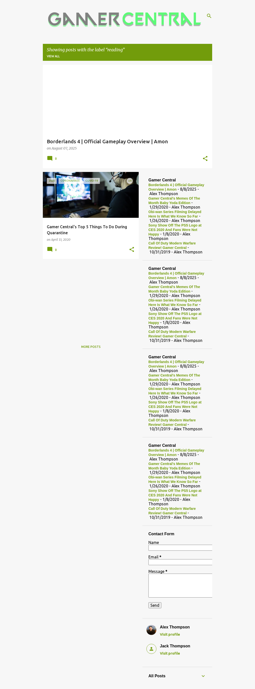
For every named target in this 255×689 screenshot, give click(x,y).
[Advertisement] (89, 297)
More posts (91, 346)
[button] (205, 158)
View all (53, 56)
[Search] (209, 16)
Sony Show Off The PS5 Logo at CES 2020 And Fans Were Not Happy (174, 229)
